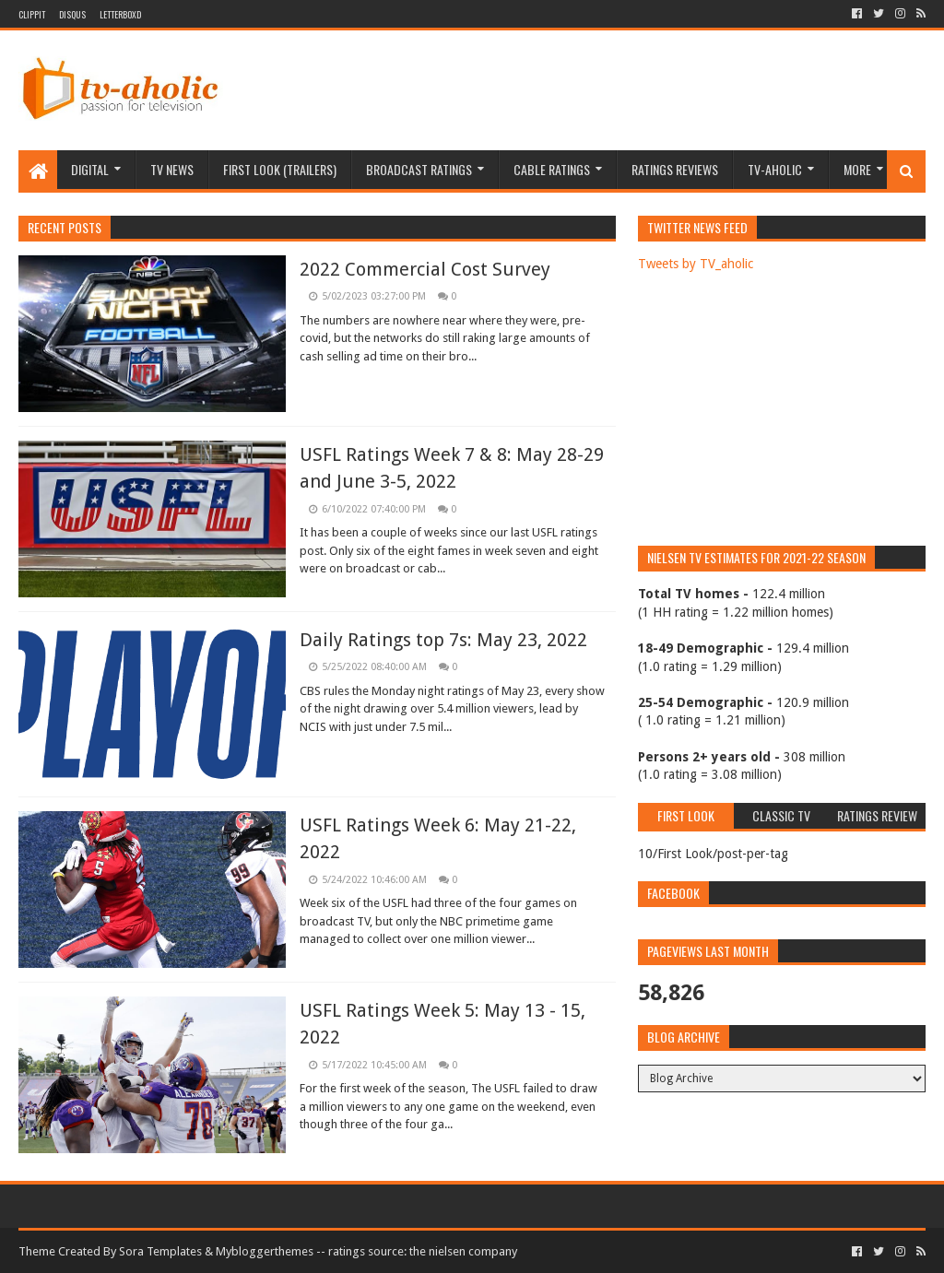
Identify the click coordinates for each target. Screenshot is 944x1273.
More (857, 169)
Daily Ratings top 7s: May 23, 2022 (443, 640)
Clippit (31, 14)
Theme (36, 1251)
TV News (172, 169)
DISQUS (72, 14)
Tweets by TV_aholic (695, 263)
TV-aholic (775, 169)
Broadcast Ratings (419, 169)
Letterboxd (120, 14)
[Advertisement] (590, 90)
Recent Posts (64, 227)
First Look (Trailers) (279, 169)
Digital (90, 169)
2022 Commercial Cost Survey (425, 269)
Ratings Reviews (674, 169)
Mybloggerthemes (264, 1251)
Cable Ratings (551, 169)
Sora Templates (160, 1251)
